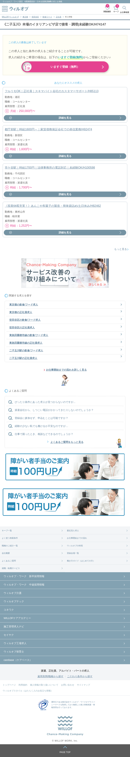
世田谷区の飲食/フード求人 (25, 319)
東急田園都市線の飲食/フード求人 (28, 335)
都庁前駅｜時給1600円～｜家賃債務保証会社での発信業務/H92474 (48, 129)
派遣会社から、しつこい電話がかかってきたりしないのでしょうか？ (54, 410)
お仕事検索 (124, 12)
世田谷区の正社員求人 (22, 327)
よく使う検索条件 (10, 538)
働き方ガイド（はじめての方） (81, 561)
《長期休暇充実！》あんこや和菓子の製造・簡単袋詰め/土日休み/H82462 (53, 205)
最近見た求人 (73, 530)
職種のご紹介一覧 (10, 546)
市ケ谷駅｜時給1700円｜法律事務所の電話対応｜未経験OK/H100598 (50, 167)
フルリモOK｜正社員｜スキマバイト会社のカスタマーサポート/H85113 (52, 91)
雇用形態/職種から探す (50, 676)
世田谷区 (35, 17)
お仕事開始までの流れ (77, 538)
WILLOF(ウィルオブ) (10, 17)
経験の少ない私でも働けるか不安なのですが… (41, 426)
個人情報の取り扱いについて (44, 685)
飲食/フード (47, 17)
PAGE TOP (64, 752)
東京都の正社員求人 (20, 312)
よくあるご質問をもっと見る (66, 442)
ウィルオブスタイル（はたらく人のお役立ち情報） (28, 690)
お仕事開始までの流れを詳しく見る (66, 369)
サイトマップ (83, 685)
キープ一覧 (7, 530)
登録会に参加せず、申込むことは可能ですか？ (41, 418)
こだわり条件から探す (80, 676)
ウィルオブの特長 (75, 546)
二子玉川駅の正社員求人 (23, 358)
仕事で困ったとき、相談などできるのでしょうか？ (44, 434)
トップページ (9, 685)
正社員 (58, 17)
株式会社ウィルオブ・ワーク (74, 702)
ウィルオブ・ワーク (11, 2)
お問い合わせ (67, 685)
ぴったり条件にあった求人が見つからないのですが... (45, 402)
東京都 (25, 17)
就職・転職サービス (11, 568)
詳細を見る (65, 117)
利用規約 (23, 685)
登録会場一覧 (73, 553)
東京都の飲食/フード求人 (23, 304)
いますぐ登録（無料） (65, 66)
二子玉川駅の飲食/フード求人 (26, 350)
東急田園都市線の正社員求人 (25, 342)
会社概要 (6, 553)
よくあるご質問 (9, 561)
